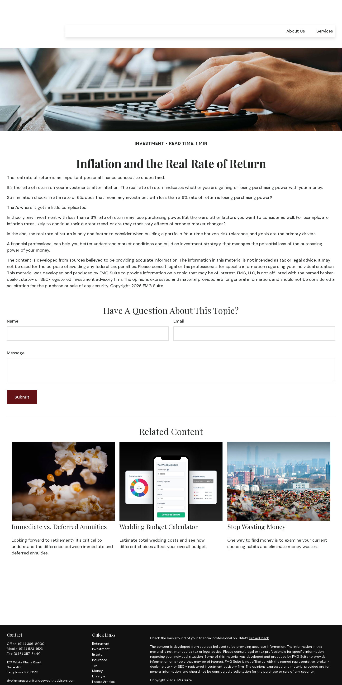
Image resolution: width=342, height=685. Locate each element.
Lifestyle (98, 662)
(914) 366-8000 (31, 630)
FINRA (168, 679)
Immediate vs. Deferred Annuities (59, 512)
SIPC (177, 679)
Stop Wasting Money (256, 512)
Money (97, 657)
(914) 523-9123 (31, 635)
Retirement (100, 629)
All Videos (99, 673)
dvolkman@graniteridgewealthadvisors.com (41, 666)
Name (12, 307)
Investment (101, 635)
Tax (94, 651)
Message (15, 339)
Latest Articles (103, 668)
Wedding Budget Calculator (158, 512)
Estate (97, 640)
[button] (295, 17)
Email (178, 307)
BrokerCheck (259, 624)
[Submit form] (22, 383)
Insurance (99, 646)
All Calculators (103, 678)
